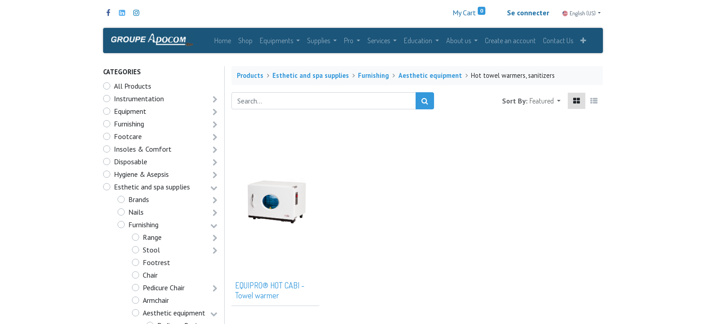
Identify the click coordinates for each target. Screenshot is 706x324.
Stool (151, 251)
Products (250, 77)
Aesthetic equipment (174, 314)
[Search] (425, 102)
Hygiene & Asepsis (141, 175)
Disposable (130, 163)
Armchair (156, 301)
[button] (583, 41)
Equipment (130, 112)
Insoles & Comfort (143, 150)
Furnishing (129, 125)
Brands (138, 201)
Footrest (156, 264)
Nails (136, 213)
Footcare (128, 138)
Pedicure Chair (164, 289)
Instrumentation (139, 100)
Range (152, 238)
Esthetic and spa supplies (152, 188)
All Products (132, 87)
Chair (150, 276)
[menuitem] (223, 41)
